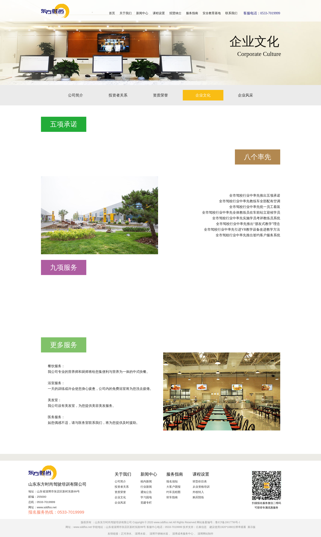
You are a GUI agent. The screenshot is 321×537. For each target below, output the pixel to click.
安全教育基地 (212, 13)
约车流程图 (173, 492)
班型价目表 (200, 481)
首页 (112, 13)
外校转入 (198, 492)
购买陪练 (198, 497)
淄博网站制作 (205, 533)
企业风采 (245, 95)
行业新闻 (146, 486)
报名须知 (172, 481)
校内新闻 (146, 481)
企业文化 (203, 95)
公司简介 (75, 95)
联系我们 (231, 13)
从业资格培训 (201, 486)
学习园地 (146, 497)
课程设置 (159, 13)
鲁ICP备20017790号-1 (227, 522)
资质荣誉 (160, 95)
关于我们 (126, 13)
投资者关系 (118, 95)
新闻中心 (142, 13)
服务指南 (192, 13)
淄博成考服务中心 (182, 533)
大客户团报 (173, 486)
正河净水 (126, 533)
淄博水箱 (140, 533)
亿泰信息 (201, 527)
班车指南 (172, 497)
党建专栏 (146, 502)
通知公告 (146, 492)
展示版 (251, 527)
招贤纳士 (175, 13)
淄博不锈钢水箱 (159, 533)
